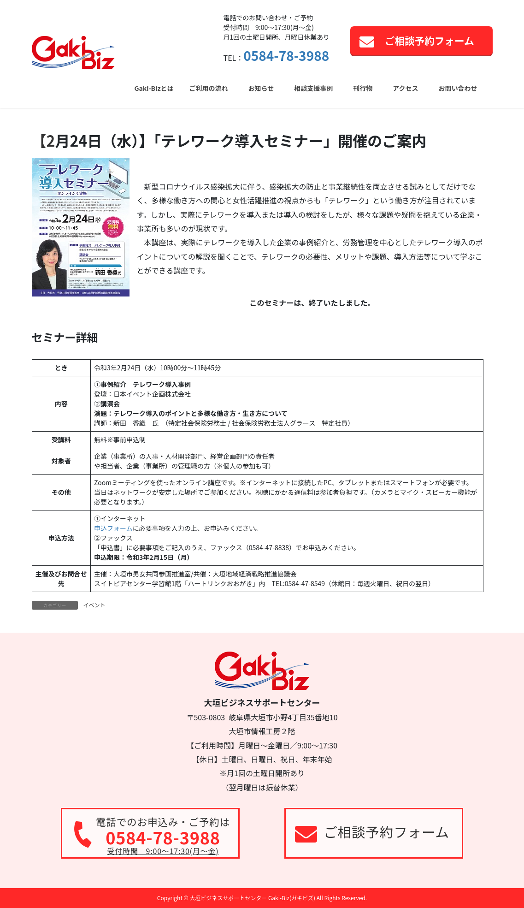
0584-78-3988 (286, 55)
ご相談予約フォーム (429, 40)
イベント (94, 605)
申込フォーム (113, 528)
